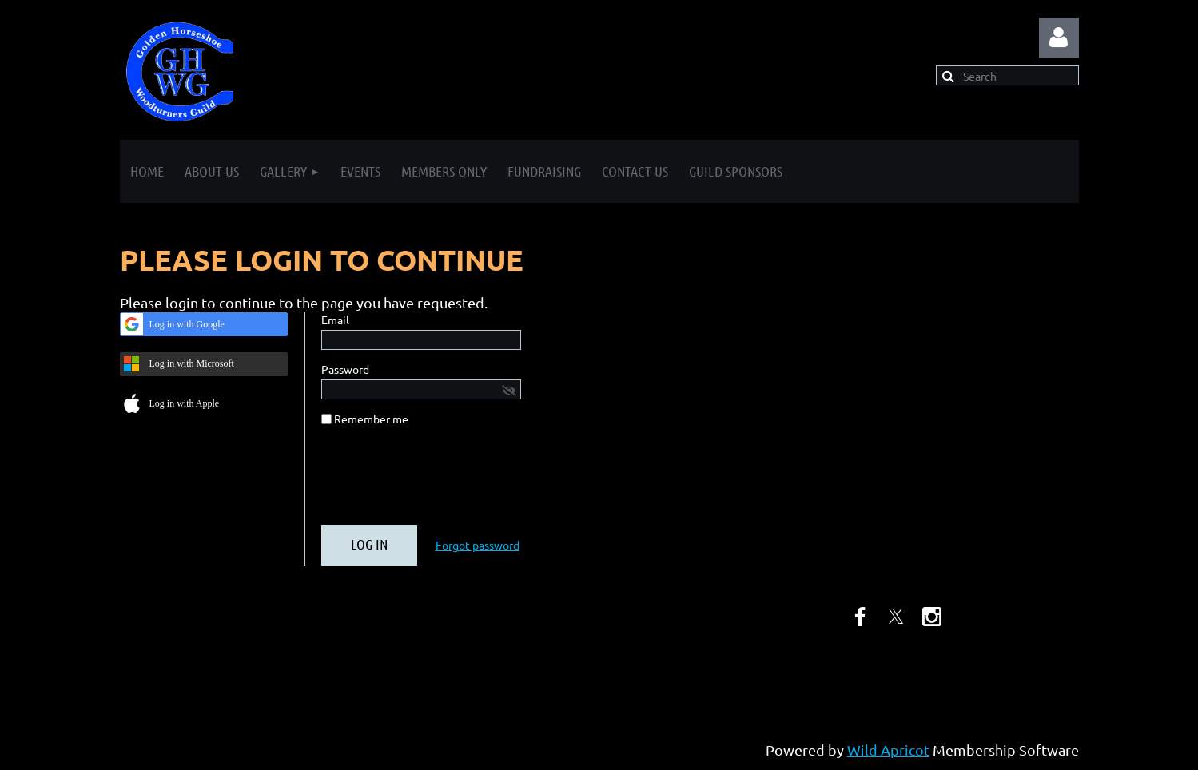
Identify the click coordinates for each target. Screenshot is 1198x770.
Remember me (371, 418)
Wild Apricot (888, 749)
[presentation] (442, 481)
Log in (1059, 38)
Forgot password (477, 545)
